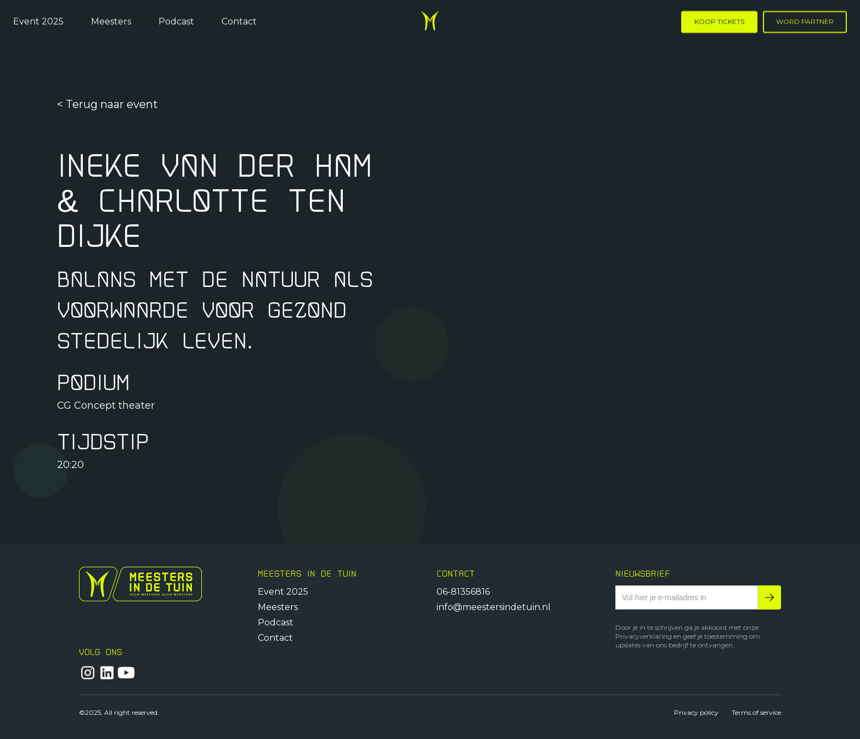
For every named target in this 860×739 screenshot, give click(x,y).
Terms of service (756, 712)
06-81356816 (463, 591)
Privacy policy (696, 712)
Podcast (176, 20)
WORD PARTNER (805, 20)
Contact (239, 20)
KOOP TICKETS (719, 20)
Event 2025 (38, 20)
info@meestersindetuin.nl (494, 607)
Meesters (111, 20)
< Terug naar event (107, 105)
